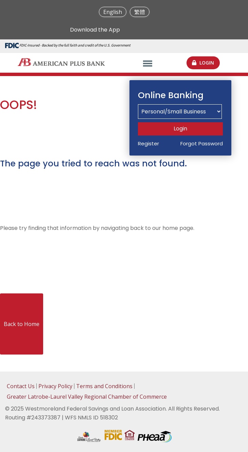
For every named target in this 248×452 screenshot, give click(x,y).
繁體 (139, 12)
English (112, 12)
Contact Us (21, 386)
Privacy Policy (55, 386)
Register (148, 143)
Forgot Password (201, 143)
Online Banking (170, 95)
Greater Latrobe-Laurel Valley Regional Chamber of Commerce (87, 396)
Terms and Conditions (104, 386)
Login (180, 128)
